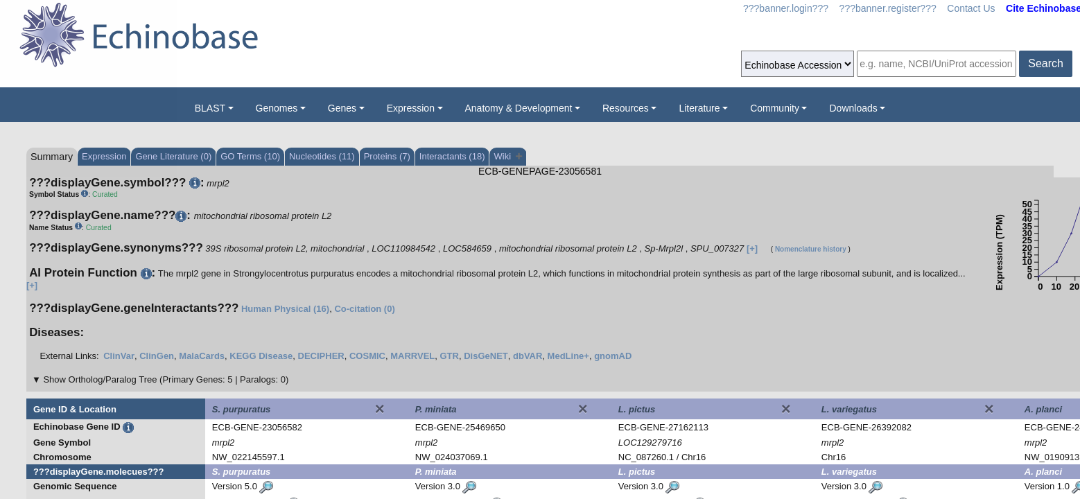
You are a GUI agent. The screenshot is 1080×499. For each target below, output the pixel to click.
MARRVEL (412, 356)
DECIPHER (321, 356)
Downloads (853, 108)
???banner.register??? (888, 8)
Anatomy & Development (519, 108)
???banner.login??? (785, 8)
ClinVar (118, 356)
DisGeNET (486, 356)
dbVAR (527, 356)
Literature (699, 108)
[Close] (380, 409)
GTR (449, 356)
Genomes (277, 108)
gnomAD (613, 356)
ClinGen (156, 356)
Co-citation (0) (364, 309)
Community (774, 108)
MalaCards (202, 356)
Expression (411, 108)
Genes (342, 108)
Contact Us (971, 8)
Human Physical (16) (285, 309)
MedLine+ (568, 356)
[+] (752, 248)
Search (1045, 63)
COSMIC (367, 356)
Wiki (508, 156)
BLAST (210, 108)
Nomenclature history (810, 249)
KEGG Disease (261, 356)
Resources (625, 108)
